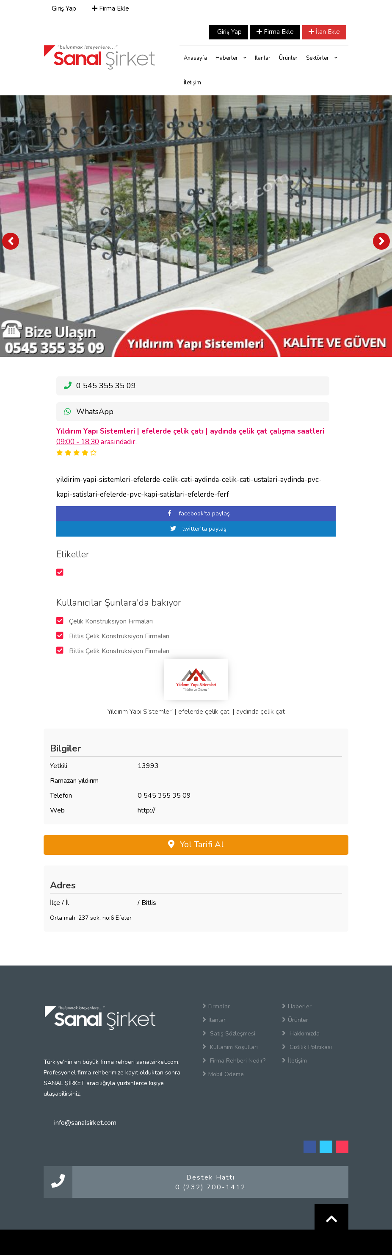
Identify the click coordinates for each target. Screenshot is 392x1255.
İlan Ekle (324, 32)
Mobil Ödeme (223, 1074)
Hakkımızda (301, 1033)
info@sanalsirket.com (85, 1122)
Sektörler (321, 58)
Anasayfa (195, 58)
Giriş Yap (63, 8)
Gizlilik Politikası (307, 1047)
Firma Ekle (110, 8)
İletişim (192, 82)
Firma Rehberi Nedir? (233, 1060)
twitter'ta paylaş (196, 529)
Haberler (230, 58)
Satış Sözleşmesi (228, 1033)
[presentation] (10, 241)
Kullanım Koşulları (230, 1047)
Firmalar (216, 1006)
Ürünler (288, 58)
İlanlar (263, 58)
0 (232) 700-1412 (210, 1187)
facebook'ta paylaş (196, 513)
